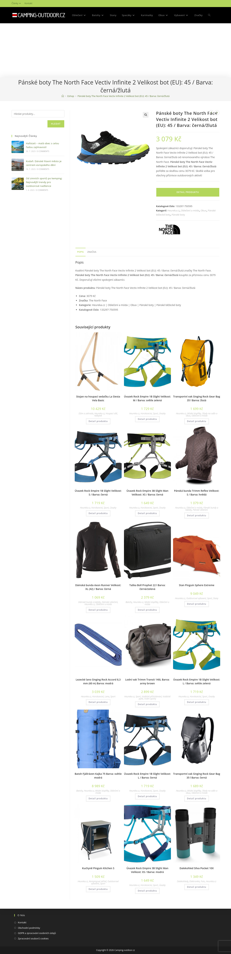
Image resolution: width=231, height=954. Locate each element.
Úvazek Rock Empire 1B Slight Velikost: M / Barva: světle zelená (147, 398)
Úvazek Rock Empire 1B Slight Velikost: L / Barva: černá (147, 775)
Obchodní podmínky (29, 927)
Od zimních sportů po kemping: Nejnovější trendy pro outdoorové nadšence (44, 182)
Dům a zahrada (86, 413)
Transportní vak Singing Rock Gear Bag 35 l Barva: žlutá (196, 398)
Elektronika (194, 881)
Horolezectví (146, 413)
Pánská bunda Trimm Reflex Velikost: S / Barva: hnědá (196, 492)
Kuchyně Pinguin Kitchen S (98, 868)
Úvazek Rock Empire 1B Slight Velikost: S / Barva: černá (98, 492)
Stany (215, 598)
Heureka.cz (173, 210)
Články (17, 3)
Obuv (204, 210)
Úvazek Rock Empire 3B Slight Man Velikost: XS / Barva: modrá (147, 870)
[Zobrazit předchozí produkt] (211, 112)
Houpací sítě (111, 413)
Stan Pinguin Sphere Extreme (196, 585)
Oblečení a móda (190, 210)
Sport (155, 413)
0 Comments (43, 151)
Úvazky (162, 413)
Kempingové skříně (97, 881)
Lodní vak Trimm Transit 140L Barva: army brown (147, 681)
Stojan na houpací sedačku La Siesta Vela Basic (98, 398)
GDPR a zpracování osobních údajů (37, 933)
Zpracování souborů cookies (33, 938)
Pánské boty (178, 214)
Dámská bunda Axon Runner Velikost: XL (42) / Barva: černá (98, 587)
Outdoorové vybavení (196, 598)
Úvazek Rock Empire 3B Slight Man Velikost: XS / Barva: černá (147, 492)
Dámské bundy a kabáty (89, 602)
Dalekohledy (182, 881)
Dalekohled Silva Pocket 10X (197, 868)
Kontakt (28, 3)
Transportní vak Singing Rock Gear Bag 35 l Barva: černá (196, 775)
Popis (80, 251)
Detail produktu (187, 192)
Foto (203, 881)
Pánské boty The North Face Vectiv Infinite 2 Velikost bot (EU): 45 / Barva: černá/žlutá (124, 96)
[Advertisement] (115, 50)
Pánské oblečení (200, 509)
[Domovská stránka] (63, 96)
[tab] (80, 252)
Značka (91, 251)
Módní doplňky (194, 413)
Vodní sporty (150, 698)
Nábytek (98, 415)
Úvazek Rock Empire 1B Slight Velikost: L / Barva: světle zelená (196, 681)
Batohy (129, 602)
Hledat (56, 123)
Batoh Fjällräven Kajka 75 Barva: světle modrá (98, 775)
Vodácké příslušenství (152, 696)
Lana (107, 696)
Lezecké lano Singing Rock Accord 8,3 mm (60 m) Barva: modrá (98, 681)
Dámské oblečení (110, 602)
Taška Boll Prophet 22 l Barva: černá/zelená (147, 587)
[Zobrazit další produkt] (216, 112)
